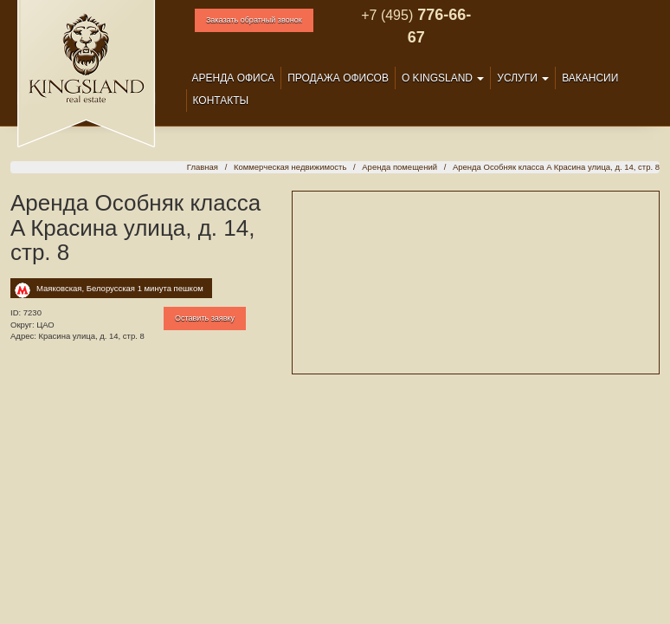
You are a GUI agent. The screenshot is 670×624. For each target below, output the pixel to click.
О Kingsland (443, 78)
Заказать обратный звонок (254, 20)
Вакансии (590, 78)
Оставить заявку (205, 318)
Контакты (221, 100)
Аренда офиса (233, 78)
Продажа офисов (338, 78)
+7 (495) (387, 15)
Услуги (523, 78)
